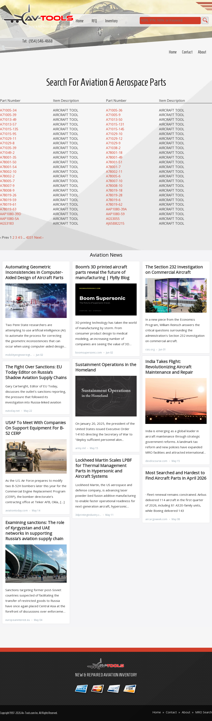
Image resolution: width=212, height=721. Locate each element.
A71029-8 (7, 143)
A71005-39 (8, 115)
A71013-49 (8, 119)
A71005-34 (8, 110)
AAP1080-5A (9, 218)
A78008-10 (114, 185)
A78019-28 (114, 195)
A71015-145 (115, 129)
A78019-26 (8, 195)
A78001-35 (8, 157)
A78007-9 (7, 185)
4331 (29, 237)
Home (173, 52)
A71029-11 (8, 138)
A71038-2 (113, 148)
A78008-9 (7, 190)
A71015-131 (115, 124)
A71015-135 (9, 129)
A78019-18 (114, 190)
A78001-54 (8, 167)
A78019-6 (113, 200)
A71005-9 (113, 115)
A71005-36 (114, 110)
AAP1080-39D (10, 214)
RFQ (94, 21)
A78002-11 (114, 171)
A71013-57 (8, 124)
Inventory (111, 21)
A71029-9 (113, 143)
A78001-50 (8, 162)
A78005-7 (7, 181)
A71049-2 (7, 152)
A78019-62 (114, 204)
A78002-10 (8, 171)
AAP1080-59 (115, 214)
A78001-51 (114, 162)
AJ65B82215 (115, 223)
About (202, 52)
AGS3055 (113, 218)
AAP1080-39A (116, 209)
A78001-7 (113, 167)
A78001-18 (114, 152)
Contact (187, 52)
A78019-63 (8, 209)
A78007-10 (114, 181)
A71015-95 (8, 134)
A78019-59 (8, 200)
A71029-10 (114, 134)
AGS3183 (7, 223)
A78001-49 (114, 157)
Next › (38, 237)
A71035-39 (8, 148)
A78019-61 (8, 204)
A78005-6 (113, 176)
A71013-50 (114, 119)
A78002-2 (7, 176)
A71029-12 (114, 138)
